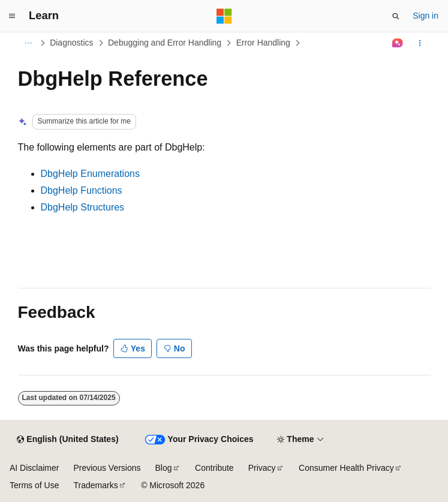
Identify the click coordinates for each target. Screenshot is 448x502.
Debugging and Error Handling (164, 42)
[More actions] (419, 43)
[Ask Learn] (397, 43)
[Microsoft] (224, 16)
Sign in (425, 15)
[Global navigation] (12, 16)
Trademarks (95, 485)
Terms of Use (34, 485)
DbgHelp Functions (81, 190)
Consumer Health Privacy (346, 468)
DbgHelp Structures (83, 207)
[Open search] (396, 16)
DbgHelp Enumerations (90, 174)
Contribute (214, 468)
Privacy (262, 468)
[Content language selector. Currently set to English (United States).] (67, 439)
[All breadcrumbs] (28, 43)
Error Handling (263, 42)
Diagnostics (71, 42)
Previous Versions (106, 468)
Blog (163, 468)
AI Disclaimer (34, 468)
